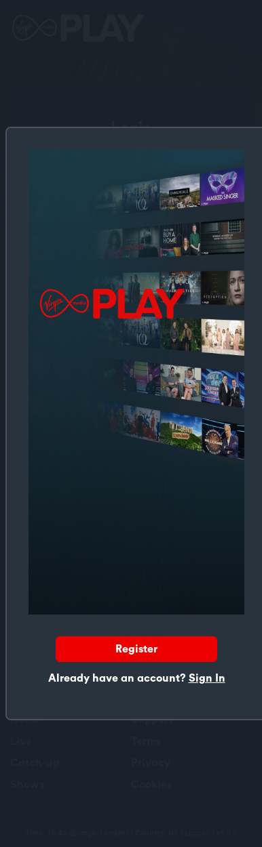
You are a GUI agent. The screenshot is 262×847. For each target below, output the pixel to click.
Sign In (207, 678)
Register (136, 649)
